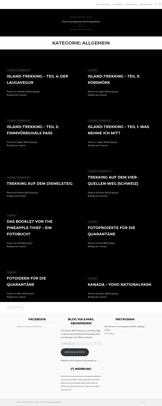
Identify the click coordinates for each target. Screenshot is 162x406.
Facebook (118, 4)
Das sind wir (103, 4)
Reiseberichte (24, 70)
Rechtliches (146, 4)
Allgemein (12, 70)
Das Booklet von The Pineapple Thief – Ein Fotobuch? (35, 227)
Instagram (131, 4)
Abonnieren (74, 352)
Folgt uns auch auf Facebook (29, 326)
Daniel (30, 243)
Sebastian (36, 91)
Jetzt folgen (109, 333)
